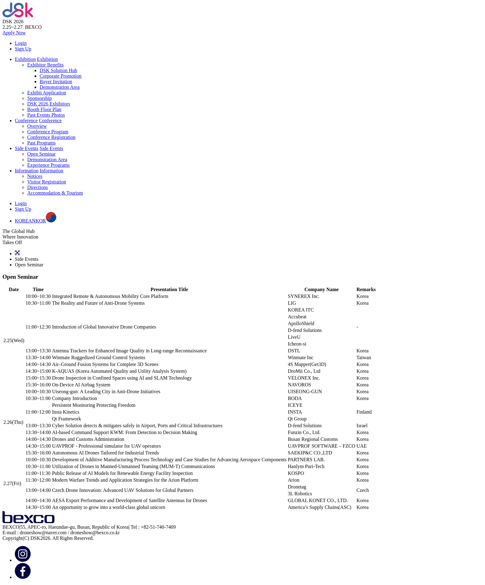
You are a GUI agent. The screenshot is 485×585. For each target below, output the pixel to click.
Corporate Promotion (61, 76)
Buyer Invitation (56, 81)
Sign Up (23, 48)
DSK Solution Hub (58, 70)
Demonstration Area (59, 87)
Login (21, 43)
